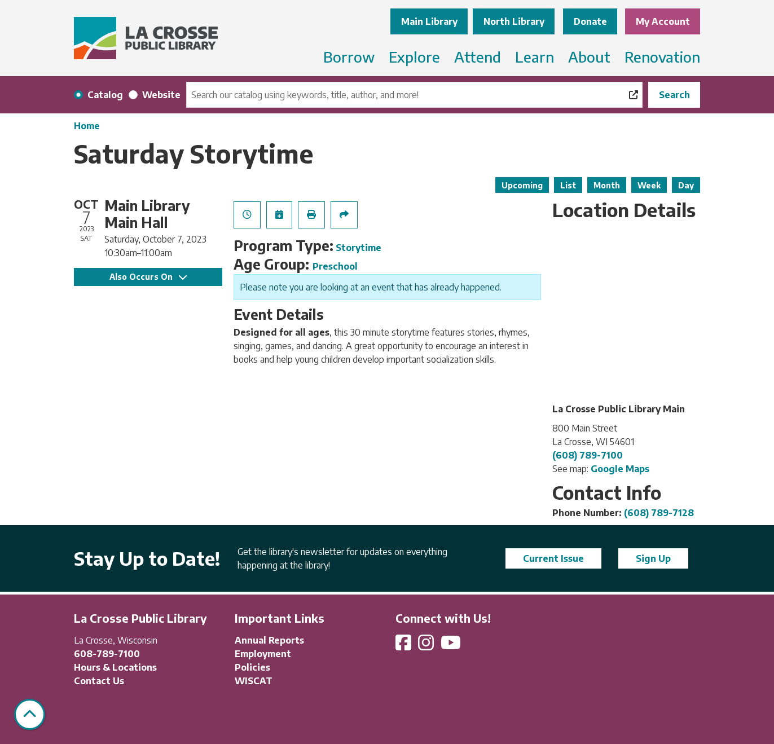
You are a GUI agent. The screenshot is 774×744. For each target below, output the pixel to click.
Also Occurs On (148, 276)
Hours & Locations (115, 667)
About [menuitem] (589, 56)
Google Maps (620, 468)
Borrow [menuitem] (349, 56)
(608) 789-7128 (659, 512)
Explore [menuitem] (414, 56)
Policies (252, 667)
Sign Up (653, 558)
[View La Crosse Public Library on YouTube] (452, 645)
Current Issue (553, 558)
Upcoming (522, 185)
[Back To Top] (29, 714)
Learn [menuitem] (534, 56)
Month (606, 185)
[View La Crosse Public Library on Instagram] (427, 645)
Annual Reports (269, 640)
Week (649, 185)
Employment (263, 653)
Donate (590, 21)
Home (87, 125)
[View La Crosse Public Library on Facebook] (404, 645)
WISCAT (253, 680)
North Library (513, 21)
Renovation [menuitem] (662, 56)
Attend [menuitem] (477, 56)
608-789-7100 (107, 653)
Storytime (358, 247)
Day (686, 185)
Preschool (335, 266)
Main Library (429, 21)
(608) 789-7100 (587, 455)
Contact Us (99, 680)
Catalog (105, 94)
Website (161, 94)
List (568, 185)
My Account (663, 21)
